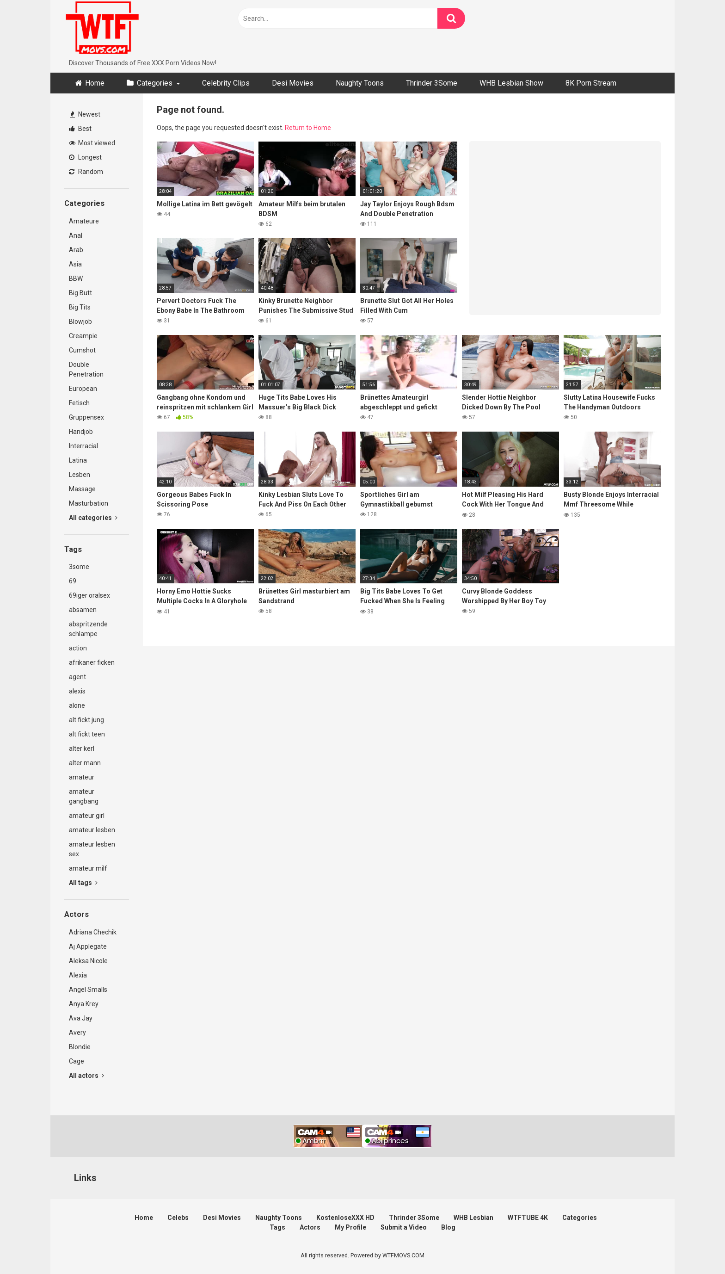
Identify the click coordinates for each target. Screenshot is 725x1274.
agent (77, 676)
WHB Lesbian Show (511, 83)
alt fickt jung (86, 720)
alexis (77, 691)
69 (72, 581)
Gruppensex (86, 417)
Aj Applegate (88, 946)
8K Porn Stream (590, 83)
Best (80, 128)
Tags (277, 1227)
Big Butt (80, 293)
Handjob (81, 431)
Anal (75, 235)
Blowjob (80, 321)
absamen (83, 609)
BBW (76, 278)
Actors (310, 1227)
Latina (78, 460)
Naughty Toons (360, 83)
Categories (154, 83)
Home (94, 83)
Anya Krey (83, 1004)
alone (77, 705)
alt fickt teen (87, 734)
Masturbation (88, 503)
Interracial (83, 446)
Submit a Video (404, 1227)
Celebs (178, 1217)
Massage (82, 489)
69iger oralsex (89, 595)
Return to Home (308, 127)
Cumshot (82, 350)
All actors (86, 1075)
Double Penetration (86, 369)
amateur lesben (92, 830)
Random (86, 171)
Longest (85, 157)
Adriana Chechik (93, 932)
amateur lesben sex (92, 849)
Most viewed (92, 143)
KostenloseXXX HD (345, 1217)
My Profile (350, 1227)
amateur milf (88, 868)
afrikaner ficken (92, 662)
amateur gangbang (83, 796)
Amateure (84, 221)
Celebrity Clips (226, 83)
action (78, 648)
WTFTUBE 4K (528, 1217)
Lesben (79, 474)
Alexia (78, 975)
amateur (81, 777)
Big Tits (80, 307)
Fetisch (79, 403)
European (83, 388)
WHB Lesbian (473, 1217)
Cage (76, 1061)
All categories (93, 517)
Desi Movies (292, 83)
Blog (448, 1227)
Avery (77, 1032)
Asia (75, 264)
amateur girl (86, 815)
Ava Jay (80, 1018)
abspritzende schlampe (88, 628)
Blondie (80, 1047)
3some (79, 566)
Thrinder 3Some (431, 83)
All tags (83, 882)
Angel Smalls (88, 989)
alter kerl (81, 748)
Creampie (83, 336)
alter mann (85, 763)
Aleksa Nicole (88, 961)
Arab (76, 250)
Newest (85, 114)
